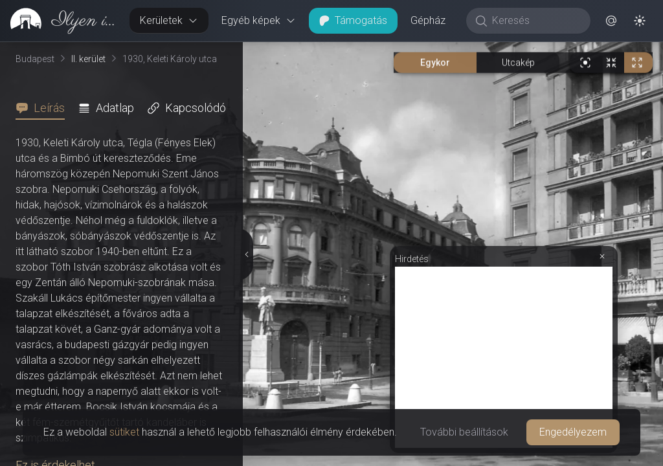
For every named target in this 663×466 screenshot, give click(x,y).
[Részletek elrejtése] (245, 254)
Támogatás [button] (353, 20)
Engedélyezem (573, 432)
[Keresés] (535, 20)
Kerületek (169, 20)
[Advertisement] (503, 357)
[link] (59, 20)
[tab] (44, 108)
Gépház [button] (427, 20)
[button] (611, 21)
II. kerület (88, 59)
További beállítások (464, 432)
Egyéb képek (258, 20)
